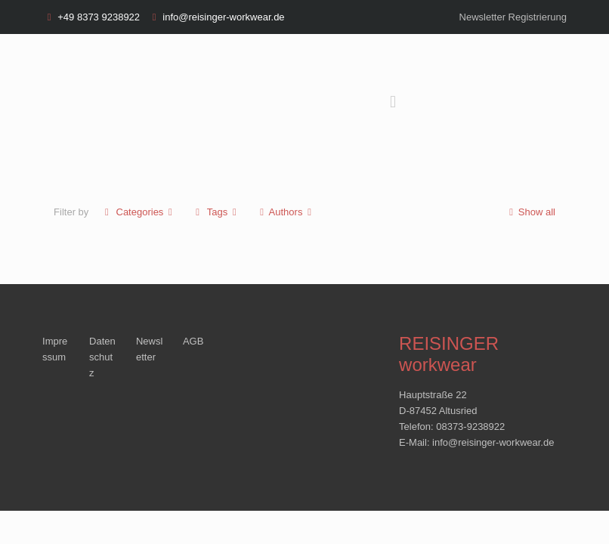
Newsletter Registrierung (513, 17)
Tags (216, 212)
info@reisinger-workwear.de (223, 17)
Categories (138, 212)
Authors (285, 212)
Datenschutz (102, 357)
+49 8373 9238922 (98, 17)
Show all (530, 212)
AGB (193, 341)
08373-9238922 (470, 426)
